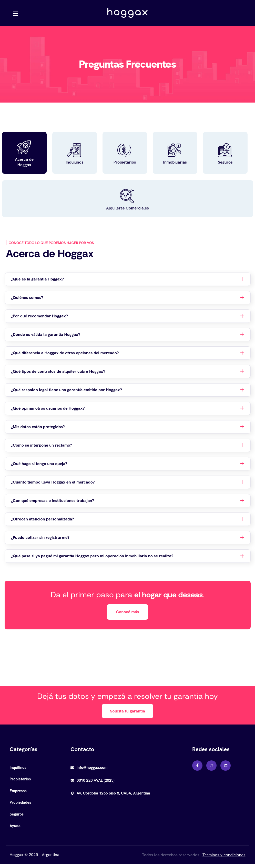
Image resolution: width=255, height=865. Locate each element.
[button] (127, 612)
